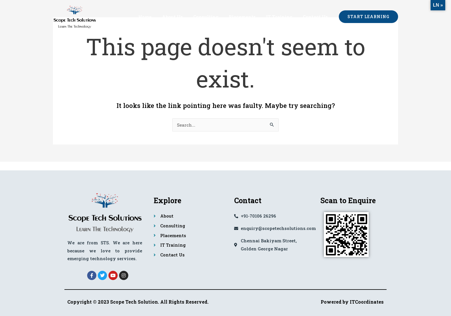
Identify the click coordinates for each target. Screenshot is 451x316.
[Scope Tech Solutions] (74, 16)
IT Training (282, 17)
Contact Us (316, 17)
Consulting (211, 17)
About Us (179, 17)
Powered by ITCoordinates (352, 302)
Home (154, 17)
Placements (246, 17)
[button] (368, 16)
